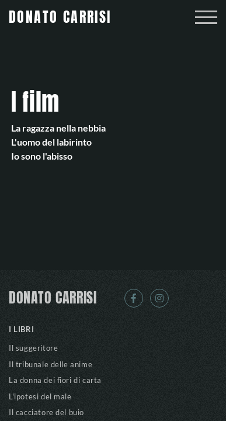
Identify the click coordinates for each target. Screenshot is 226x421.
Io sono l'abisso (41, 155)
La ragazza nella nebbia (58, 127)
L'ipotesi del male (40, 396)
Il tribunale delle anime (50, 364)
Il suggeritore (33, 348)
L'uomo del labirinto (51, 141)
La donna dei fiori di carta (55, 380)
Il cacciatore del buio (46, 412)
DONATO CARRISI (52, 298)
